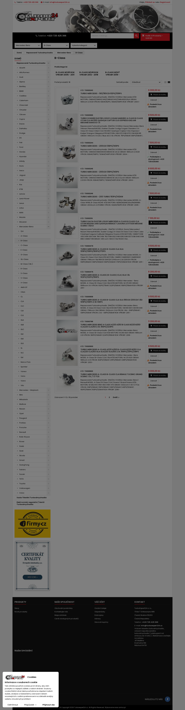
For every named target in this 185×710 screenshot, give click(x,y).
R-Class (24, 268)
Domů (18, 58)
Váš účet (99, 601)
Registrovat (165, 2)
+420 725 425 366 (30, 2)
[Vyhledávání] (115, 35)
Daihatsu (23, 128)
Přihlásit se (150, 2)
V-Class (24, 278)
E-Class (24, 250)
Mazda (22, 217)
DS (20, 138)
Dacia (21, 124)
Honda (22, 152)
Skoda (22, 455)
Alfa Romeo (24, 72)
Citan (23, 292)
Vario (23, 376)
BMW (21, 91)
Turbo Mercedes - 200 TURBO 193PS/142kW (102, 196)
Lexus (21, 203)
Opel (21, 413)
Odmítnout (12, 704)
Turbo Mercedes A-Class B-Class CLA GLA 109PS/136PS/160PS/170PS (102, 250)
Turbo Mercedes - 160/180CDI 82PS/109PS (101, 93)
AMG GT (24, 287)
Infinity (22, 161)
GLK (22, 338)
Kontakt (139, 601)
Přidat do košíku (158, 94)
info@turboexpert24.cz (60, 2)
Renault (22, 432)
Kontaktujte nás (61, 611)
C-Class (24, 245)
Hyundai (22, 156)
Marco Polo (26, 362)
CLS (22, 315)
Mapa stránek (61, 615)
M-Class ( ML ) (27, 264)
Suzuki (22, 474)
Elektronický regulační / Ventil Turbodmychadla (30, 503)
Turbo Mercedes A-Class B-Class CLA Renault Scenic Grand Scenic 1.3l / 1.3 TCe (111, 375)
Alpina (22, 81)
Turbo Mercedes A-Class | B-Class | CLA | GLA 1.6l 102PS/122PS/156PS (105, 276)
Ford (21, 147)
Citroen (22, 114)
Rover (21, 441)
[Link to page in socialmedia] (167, 699)
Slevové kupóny (101, 622)
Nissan (22, 409)
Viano (23, 380)
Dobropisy (98, 615)
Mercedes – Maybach (28, 390)
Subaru (22, 469)
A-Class (24, 236)
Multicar (22, 404)
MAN (21, 212)
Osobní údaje (100, 608)
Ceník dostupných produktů (67, 618)
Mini (21, 395)
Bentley (22, 86)
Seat (21, 451)
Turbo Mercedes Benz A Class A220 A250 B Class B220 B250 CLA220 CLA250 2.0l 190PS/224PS (110, 325)
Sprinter (24, 366)
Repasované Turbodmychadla (31, 63)
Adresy (97, 618)
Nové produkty (21, 611)
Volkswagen (24, 488)
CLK (22, 310)
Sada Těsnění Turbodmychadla (32, 497)
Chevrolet (23, 105)
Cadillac (23, 96)
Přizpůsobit (30, 704)
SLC (22, 352)
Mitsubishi (23, 399)
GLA (22, 320)
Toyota (22, 483)
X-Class (24, 282)
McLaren (23, 222)
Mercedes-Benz (26, 226)
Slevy (17, 608)
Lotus (21, 208)
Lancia (22, 194)
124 (22, 231)
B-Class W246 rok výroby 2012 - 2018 (88, 73)
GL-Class (24, 259)
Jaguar (22, 175)
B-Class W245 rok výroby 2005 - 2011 (65, 73)
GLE (22, 334)
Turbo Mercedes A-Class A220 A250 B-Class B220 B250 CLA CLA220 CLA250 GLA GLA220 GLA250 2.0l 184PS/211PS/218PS (111, 350)
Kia (20, 184)
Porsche (23, 427)
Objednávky (99, 611)
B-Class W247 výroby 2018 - (112, 73)
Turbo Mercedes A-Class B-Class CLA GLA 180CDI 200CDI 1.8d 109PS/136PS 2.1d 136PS (111, 300)
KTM (21, 189)
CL (22, 296)
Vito (22, 385)
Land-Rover (24, 198)
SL (21, 348)
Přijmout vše (49, 704)
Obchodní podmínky (64, 608)
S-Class (24, 273)
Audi (21, 77)
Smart (22, 460)
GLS (22, 343)
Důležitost (146, 82)
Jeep (21, 180)
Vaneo (24, 371)
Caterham (23, 100)
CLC (22, 306)
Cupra (22, 119)
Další (116, 397)
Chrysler (23, 110)
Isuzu (21, 166)
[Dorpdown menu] (28, 45)
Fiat (20, 142)
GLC (22, 329)
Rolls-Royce (24, 437)
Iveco (21, 170)
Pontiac (22, 423)
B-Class (24, 240)
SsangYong (24, 465)
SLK (22, 357)
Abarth (22, 67)
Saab (21, 446)
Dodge (22, 133)
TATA (21, 479)
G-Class (24, 254)
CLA (22, 301)
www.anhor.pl (120, 707)
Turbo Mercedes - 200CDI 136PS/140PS (100, 146)
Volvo (21, 493)
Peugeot (23, 418)
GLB (22, 324)
